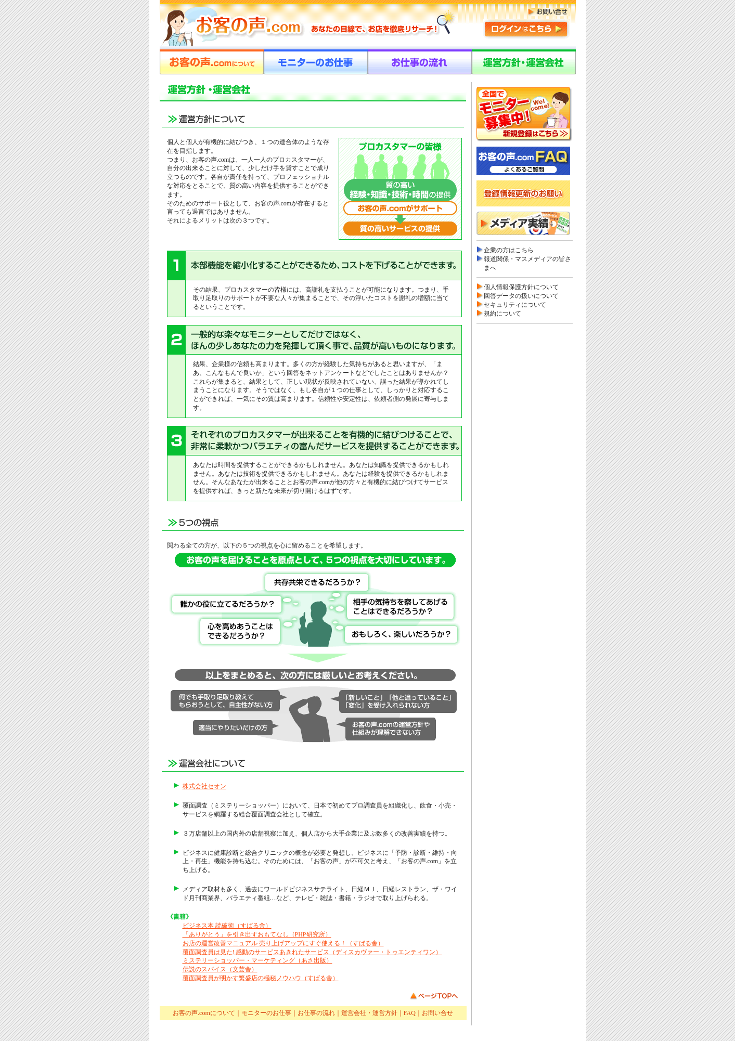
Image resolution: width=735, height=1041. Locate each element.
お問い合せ (437, 1013)
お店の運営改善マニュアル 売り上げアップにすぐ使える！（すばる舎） (283, 943)
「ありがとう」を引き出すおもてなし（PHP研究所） (257, 934)
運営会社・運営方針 (369, 1013)
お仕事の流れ (316, 1013)
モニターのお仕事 (266, 1013)
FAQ (410, 1013)
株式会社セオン (204, 786)
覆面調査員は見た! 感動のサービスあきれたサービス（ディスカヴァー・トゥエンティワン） (312, 952)
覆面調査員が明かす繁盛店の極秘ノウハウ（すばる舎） (261, 978)
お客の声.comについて (204, 1013)
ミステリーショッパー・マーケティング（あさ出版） (257, 960)
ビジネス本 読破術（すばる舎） (227, 925)
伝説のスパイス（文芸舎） (220, 969)
